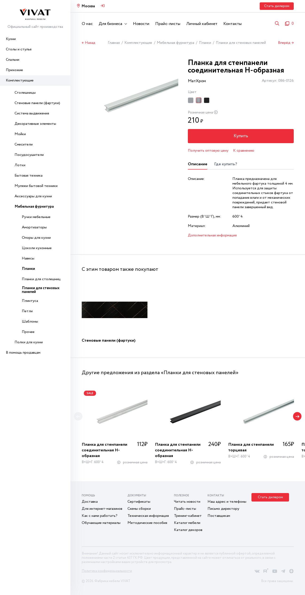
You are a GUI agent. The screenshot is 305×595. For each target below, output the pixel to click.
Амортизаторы (34, 227)
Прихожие (14, 70)
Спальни (12, 59)
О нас (87, 24)
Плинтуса (30, 301)
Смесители (24, 144)
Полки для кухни (29, 342)
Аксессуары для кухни (33, 196)
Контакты (232, 24)
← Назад (88, 42)
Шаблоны (30, 321)
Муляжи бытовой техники (36, 186)
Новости (141, 24)
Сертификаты (138, 501)
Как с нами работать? (99, 515)
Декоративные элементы (35, 123)
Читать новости (187, 501)
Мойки (20, 134)
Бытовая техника (28, 175)
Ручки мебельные (36, 217)
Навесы (28, 258)
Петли (27, 311)
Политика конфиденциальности (107, 571)
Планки (28, 268)
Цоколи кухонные (37, 248)
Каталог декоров (188, 530)
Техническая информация (148, 515)
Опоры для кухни (36, 237)
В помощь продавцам (23, 352)
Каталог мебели (187, 523)
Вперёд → (286, 42)
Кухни (11, 39)
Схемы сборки (139, 508)
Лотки (20, 165)
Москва (88, 6)
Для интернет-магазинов (102, 508)
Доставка (90, 501)
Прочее (28, 332)
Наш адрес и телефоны (227, 501)
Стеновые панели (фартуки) (37, 103)
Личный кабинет (201, 24)
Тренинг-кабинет (188, 515)
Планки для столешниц (41, 279)
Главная (114, 42)
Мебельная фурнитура (34, 206)
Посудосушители (29, 155)
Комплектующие (20, 80)
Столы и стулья (18, 49)
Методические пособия (147, 523)
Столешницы (25, 92)
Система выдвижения (32, 113)
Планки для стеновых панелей (40, 290)
